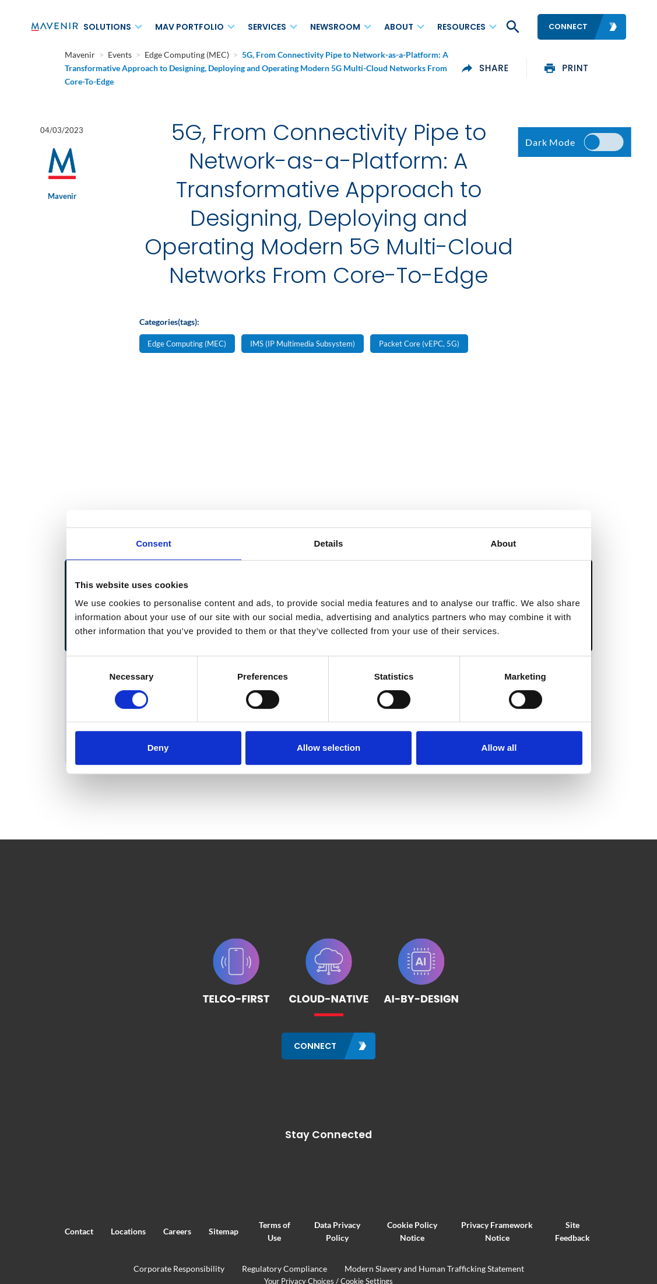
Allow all (499, 748)
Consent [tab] (153, 543)
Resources (461, 27)
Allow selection (328, 748)
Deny (158, 748)
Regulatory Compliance (284, 1276)
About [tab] (504, 543)
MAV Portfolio (189, 27)
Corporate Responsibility (178, 1276)
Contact (44, 1239)
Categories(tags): (169, 350)
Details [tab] (328, 543)
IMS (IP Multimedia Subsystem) (302, 372)
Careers (143, 1239)
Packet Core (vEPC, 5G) (419, 372)
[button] (511, 27)
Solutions (107, 27)
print (601, 61)
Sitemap (189, 1239)
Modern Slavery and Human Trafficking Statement (434, 1276)
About (398, 27)
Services (267, 27)
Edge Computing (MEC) (186, 372)
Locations (93, 1239)
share (520, 61)
